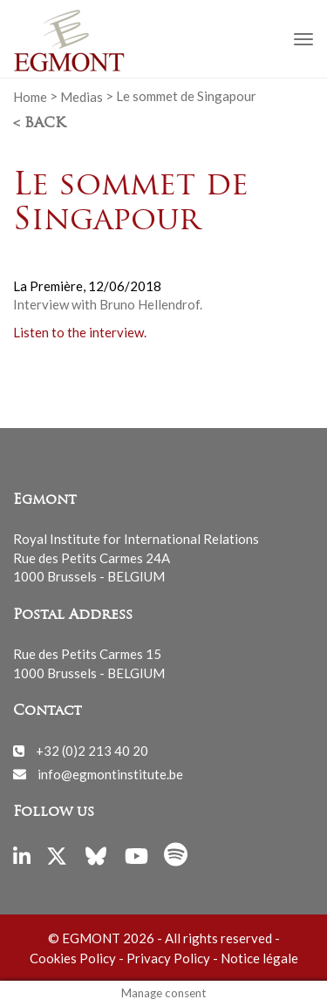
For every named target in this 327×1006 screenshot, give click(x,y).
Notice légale (259, 958)
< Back (39, 124)
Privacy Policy (168, 958)
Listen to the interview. (79, 332)
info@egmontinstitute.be (110, 773)
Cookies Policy (73, 958)
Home (30, 96)
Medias (81, 96)
